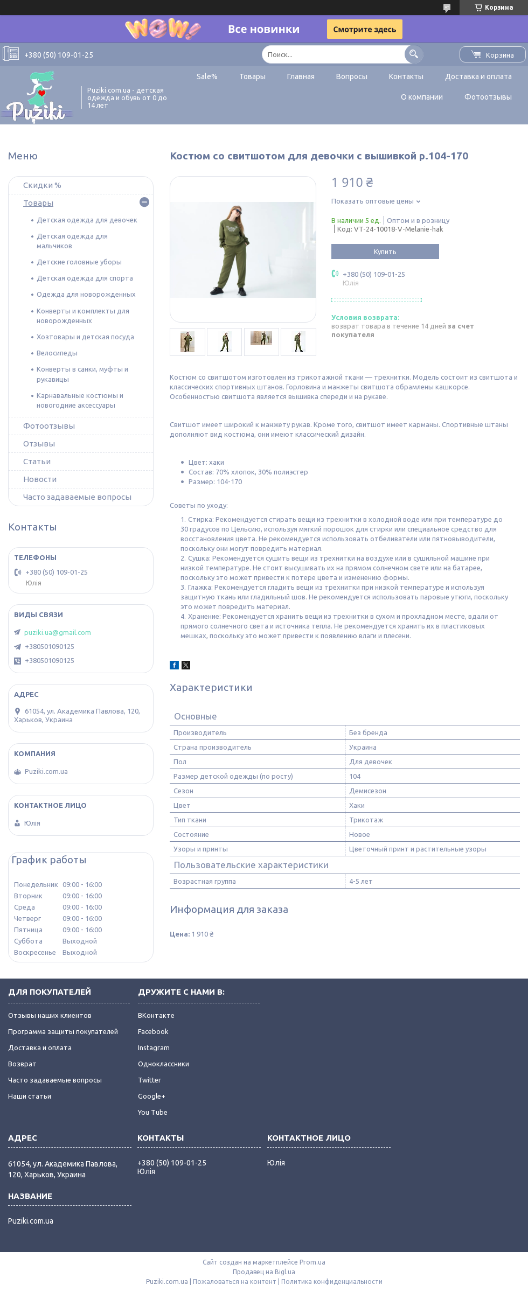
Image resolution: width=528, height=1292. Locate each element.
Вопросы (351, 76)
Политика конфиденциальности (332, 1281)
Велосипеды (57, 353)
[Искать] (414, 54)
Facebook (153, 1031)
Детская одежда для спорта (85, 278)
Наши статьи (29, 1096)
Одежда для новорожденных (86, 294)
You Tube (153, 1112)
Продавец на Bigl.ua (264, 1271)
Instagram (154, 1047)
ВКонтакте (156, 1015)
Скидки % (42, 185)
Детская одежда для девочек (87, 220)
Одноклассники (163, 1063)
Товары (252, 76)
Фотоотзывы (488, 97)
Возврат (22, 1063)
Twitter (149, 1080)
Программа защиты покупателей (63, 1031)
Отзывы (39, 443)
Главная (301, 76)
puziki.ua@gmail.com (57, 632)
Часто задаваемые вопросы (77, 496)
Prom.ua (312, 1262)
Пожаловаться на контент (234, 1281)
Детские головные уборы (79, 262)
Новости (40, 479)
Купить (385, 251)
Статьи (37, 461)
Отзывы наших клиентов (50, 1015)
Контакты (406, 76)
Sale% (207, 76)
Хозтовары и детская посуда (85, 336)
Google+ (151, 1096)
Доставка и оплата (478, 76)
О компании (422, 97)
